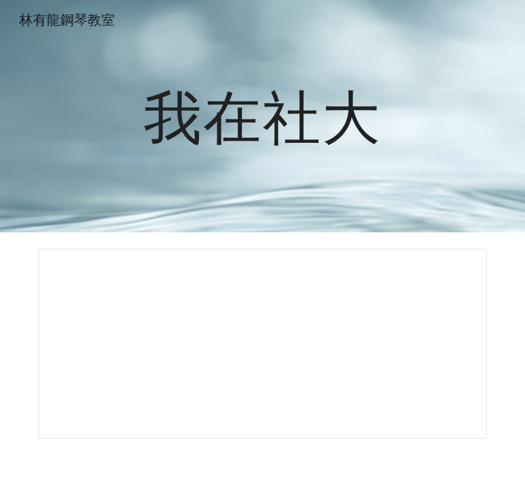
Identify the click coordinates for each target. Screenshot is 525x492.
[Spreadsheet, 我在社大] (262, 344)
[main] (262, 115)
